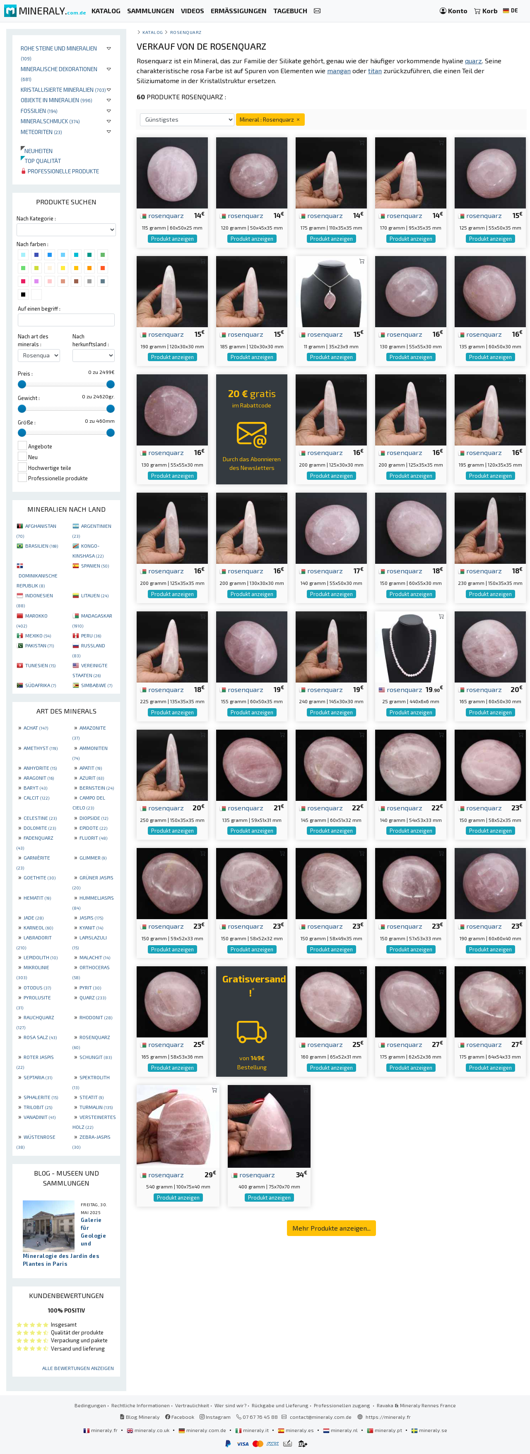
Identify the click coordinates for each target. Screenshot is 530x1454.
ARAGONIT (39, 778)
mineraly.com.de (202, 1430)
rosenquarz (162, 215)
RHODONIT (96, 1017)
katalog (152, 32)
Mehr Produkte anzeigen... (331, 1228)
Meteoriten (41, 131)
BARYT (35, 787)
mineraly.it (252, 1430)
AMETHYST (41, 748)
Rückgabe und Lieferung (280, 1405)
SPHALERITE (41, 1097)
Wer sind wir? (230, 1405)
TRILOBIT (38, 1107)
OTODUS (37, 987)
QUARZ (93, 997)
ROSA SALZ (40, 1037)
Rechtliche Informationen (140, 1405)
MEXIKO (38, 635)
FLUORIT (93, 838)
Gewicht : (29, 398)
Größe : (27, 422)
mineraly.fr (101, 1430)
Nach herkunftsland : (90, 340)
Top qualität (41, 160)
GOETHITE (39, 877)
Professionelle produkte (60, 171)
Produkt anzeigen (172, 238)
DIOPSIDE (94, 818)
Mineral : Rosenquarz (270, 119)
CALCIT (36, 797)
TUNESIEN (40, 665)
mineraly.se (429, 1430)
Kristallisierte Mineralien (63, 89)
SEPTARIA (38, 1077)
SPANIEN (95, 565)
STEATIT (92, 1097)
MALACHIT (95, 957)
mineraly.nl (341, 1430)
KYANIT (91, 927)
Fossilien (39, 110)
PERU (91, 635)
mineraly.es (296, 1430)
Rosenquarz (186, 32)
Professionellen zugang (342, 1405)
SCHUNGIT (96, 1057)
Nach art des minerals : (33, 340)
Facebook (179, 1417)
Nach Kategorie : (36, 218)
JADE (33, 917)
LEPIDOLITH (41, 957)
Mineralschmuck (50, 121)
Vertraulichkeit (192, 1405)
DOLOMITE (40, 828)
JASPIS (91, 917)
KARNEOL (38, 927)
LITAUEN (94, 595)
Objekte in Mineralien (56, 99)
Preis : (25, 373)
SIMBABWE (96, 685)
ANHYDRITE (40, 768)
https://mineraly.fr (388, 1417)
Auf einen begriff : (39, 308)
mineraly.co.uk (149, 1430)
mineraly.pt (385, 1430)
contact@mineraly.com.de (321, 1417)
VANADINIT (39, 1117)
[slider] (22, 384)
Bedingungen (90, 1405)
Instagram (215, 1417)
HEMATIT (37, 898)
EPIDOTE (93, 828)
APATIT (91, 768)
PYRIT (90, 987)
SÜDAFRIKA (40, 685)
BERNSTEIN (97, 787)
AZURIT (92, 778)
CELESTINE (40, 818)
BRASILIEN (41, 546)
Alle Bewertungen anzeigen (78, 1368)
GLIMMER (93, 857)
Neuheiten (37, 150)
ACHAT (36, 728)
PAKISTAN (39, 645)
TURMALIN (96, 1107)
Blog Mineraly (140, 1417)
